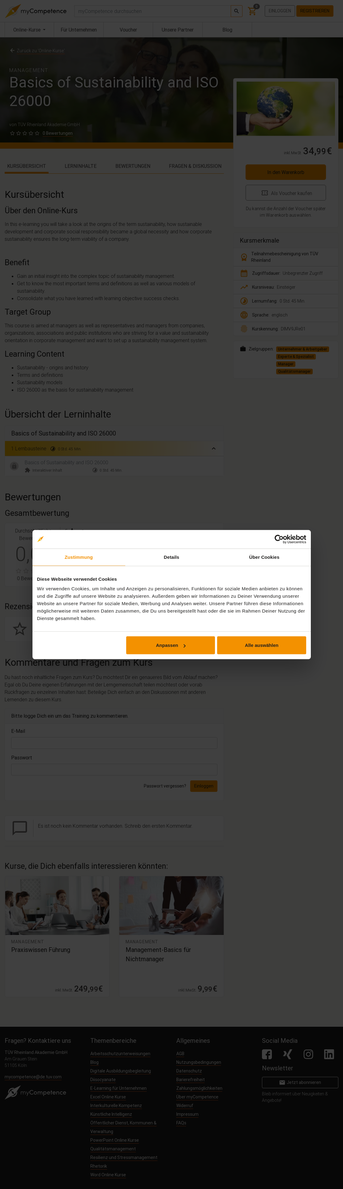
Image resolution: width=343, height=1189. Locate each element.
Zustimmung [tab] (79, 556)
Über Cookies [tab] (264, 556)
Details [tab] (171, 556)
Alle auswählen (261, 645)
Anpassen (171, 645)
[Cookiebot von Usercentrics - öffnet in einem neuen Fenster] (279, 539)
